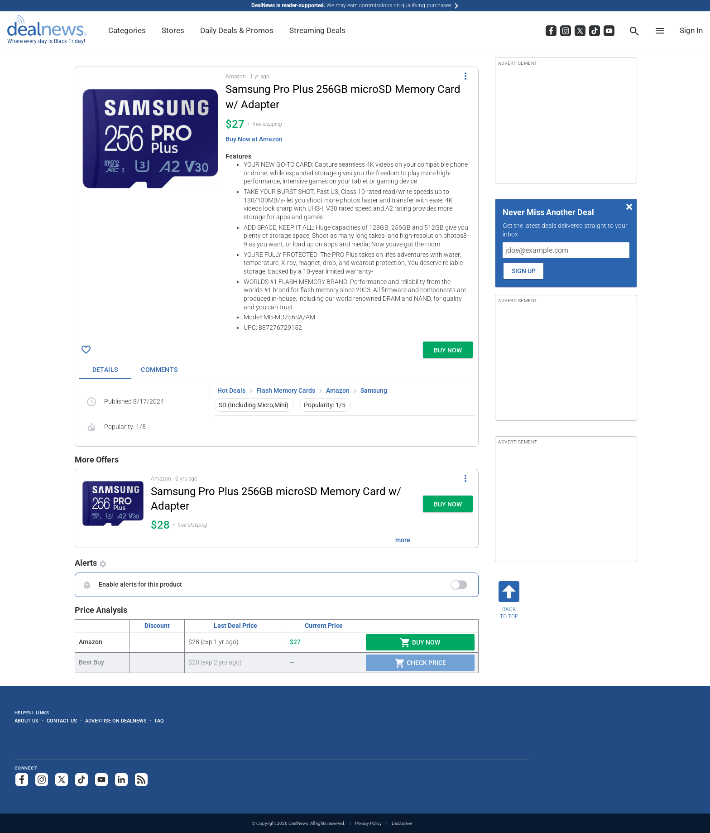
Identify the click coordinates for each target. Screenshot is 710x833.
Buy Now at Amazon (254, 139)
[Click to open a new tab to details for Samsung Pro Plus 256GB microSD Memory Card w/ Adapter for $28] (113, 508)
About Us (26, 720)
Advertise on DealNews (116, 720)
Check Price (420, 663)
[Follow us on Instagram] (41, 779)
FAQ (159, 720)
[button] (276, 202)
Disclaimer (402, 823)
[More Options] (465, 76)
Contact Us (62, 720)
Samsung (373, 390)
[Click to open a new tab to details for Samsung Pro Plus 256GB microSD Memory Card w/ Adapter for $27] (150, 139)
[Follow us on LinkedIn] (121, 779)
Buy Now (420, 642)
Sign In (691, 30)
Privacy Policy (368, 823)
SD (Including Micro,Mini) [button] (253, 405)
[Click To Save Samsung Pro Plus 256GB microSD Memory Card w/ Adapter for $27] (86, 349)
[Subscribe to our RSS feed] (141, 779)
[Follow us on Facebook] (21, 779)
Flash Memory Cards (285, 390)
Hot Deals (231, 390)
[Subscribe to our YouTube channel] (101, 779)
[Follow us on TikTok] (81, 779)
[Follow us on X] (61, 779)
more (402, 540)
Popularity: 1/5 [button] (324, 405)
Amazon (338, 390)
